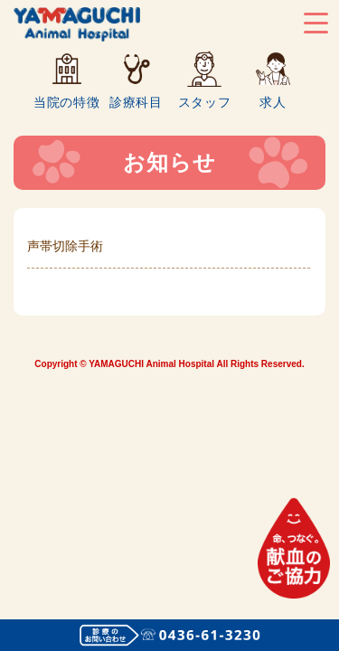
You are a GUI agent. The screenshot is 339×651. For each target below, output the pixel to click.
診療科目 (136, 101)
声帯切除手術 (65, 246)
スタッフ (204, 101)
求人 (272, 101)
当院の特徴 (66, 101)
